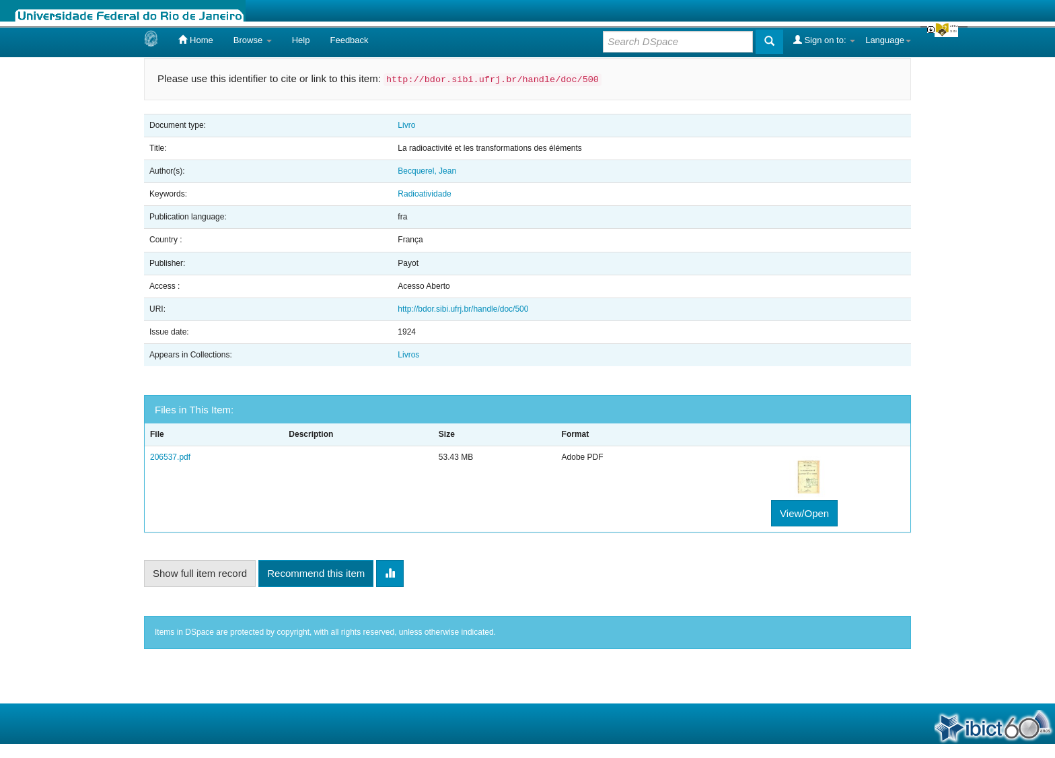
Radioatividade (424, 194)
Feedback (349, 40)
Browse (252, 40)
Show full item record (200, 573)
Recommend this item (316, 573)
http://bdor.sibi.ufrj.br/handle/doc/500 (463, 309)
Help (301, 40)
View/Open (804, 513)
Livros (408, 354)
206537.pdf (170, 457)
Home (195, 39)
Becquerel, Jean (427, 171)
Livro (406, 125)
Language (888, 40)
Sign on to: (824, 39)
